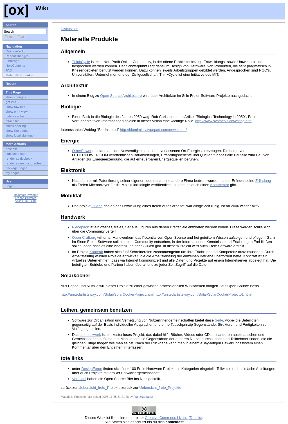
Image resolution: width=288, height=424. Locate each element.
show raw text (15, 106)
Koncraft (96, 252)
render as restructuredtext (24, 163)
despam (11, 149)
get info (11, 102)
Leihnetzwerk (90, 334)
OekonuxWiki (15, 51)
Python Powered (25, 198)
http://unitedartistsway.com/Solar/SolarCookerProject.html (107, 294)
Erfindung (263, 180)
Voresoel (79, 379)
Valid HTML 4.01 (25, 201)
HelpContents (15, 65)
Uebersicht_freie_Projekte (99, 387)
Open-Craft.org (84, 237)
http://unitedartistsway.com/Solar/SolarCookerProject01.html (203, 294)
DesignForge (91, 369)
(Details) (195, 418)
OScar (96, 206)
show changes (16, 97)
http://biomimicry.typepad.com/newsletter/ (153, 130)
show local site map (19, 135)
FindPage (12, 61)
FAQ (9, 70)
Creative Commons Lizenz (166, 418)
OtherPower (81, 151)
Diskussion (69, 29)
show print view (17, 111)
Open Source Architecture (121, 95)
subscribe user (16, 153)
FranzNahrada (143, 396)
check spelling (16, 126)
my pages (12, 173)
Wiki (26, 8)
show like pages (17, 130)
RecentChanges (17, 56)
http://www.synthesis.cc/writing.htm (223, 121)
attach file (12, 121)
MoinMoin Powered (26, 195)
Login (10, 186)
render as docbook (19, 158)
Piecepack (80, 227)
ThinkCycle (81, 62)
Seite (219, 320)
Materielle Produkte (19, 75)
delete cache (15, 116)
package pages (16, 168)
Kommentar (219, 185)
